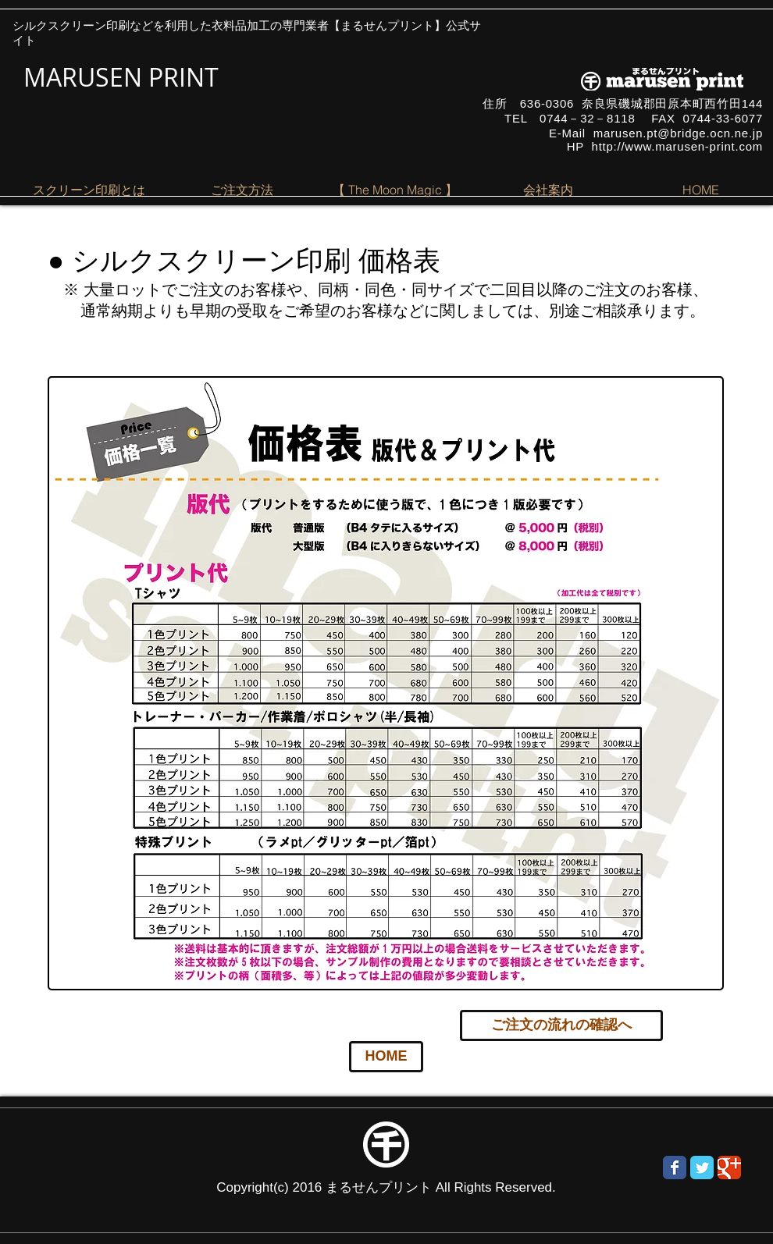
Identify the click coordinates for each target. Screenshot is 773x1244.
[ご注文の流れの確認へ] (561, 1025)
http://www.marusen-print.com (677, 146)
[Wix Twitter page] (702, 1167)
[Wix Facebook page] (674, 1167)
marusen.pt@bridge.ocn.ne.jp (678, 133)
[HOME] (386, 1056)
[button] (89, 189)
